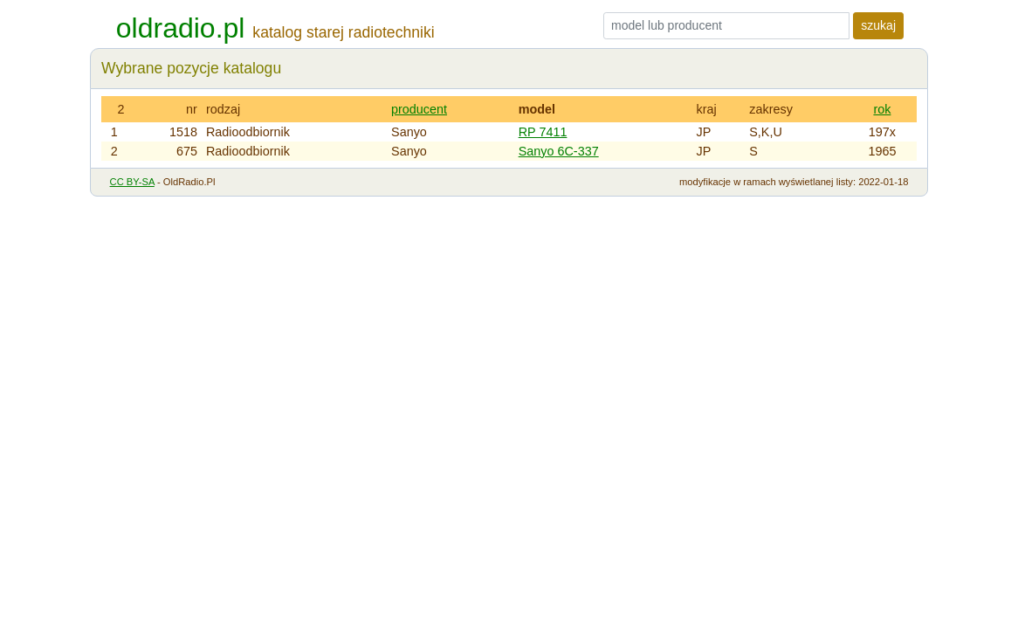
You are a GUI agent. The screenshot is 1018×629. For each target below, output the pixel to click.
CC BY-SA (132, 181)
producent (419, 109)
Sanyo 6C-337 (559, 151)
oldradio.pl (180, 28)
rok (882, 109)
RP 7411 (543, 132)
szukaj (878, 25)
